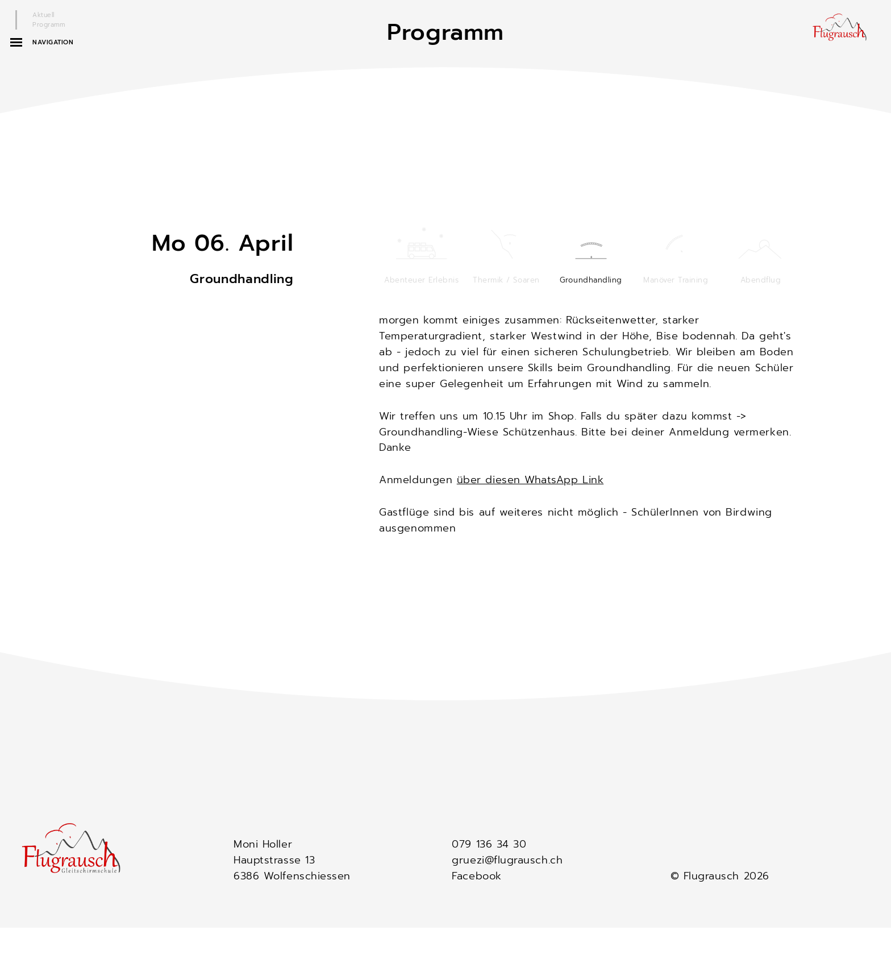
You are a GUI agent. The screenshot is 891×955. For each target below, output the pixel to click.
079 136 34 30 (489, 844)
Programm (48, 25)
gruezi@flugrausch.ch (507, 860)
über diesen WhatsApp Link (530, 480)
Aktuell (43, 15)
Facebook (476, 876)
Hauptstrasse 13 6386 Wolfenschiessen (292, 868)
